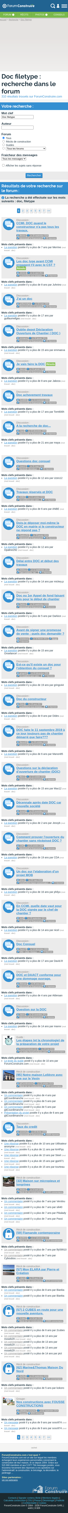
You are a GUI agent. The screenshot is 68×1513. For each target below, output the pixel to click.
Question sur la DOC (31, 1009)
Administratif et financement (30, 238)
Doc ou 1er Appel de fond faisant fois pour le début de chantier (40, 597)
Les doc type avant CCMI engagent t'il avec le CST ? (35, 263)
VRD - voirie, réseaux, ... (29, 952)
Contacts (12, 1498)
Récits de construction (16, 141)
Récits (24, 14)
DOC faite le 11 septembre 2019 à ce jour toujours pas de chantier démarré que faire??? (40, 733)
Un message (11, 1422)
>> (48, 210)
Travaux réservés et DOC (34, 492)
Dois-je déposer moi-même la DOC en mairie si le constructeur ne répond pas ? (40, 526)
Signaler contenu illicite (29, 1498)
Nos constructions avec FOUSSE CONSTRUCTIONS (40, 1403)
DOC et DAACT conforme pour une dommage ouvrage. (38, 976)
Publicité (60, 1500)
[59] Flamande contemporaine (38, 1233)
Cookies (42, 1503)
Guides (8, 145)
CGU (30, 1500)
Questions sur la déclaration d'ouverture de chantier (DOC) (38, 769)
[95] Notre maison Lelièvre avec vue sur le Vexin (39, 1076)
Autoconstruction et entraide (30, 307)
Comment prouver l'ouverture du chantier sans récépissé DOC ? (40, 838)
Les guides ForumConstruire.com (33, 1052)
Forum (7, 14)
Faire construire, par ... (29, 573)
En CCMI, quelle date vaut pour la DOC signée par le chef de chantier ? (39, 909)
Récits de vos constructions (31, 1086)
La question (10, 247)
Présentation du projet (16, 1112)
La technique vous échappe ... (32, 276)
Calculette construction (15, 1500)
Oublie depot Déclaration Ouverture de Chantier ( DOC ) (38, 331)
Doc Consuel (25, 944)
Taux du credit (26, 1126)
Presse (37, 1500)
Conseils (59, 14)
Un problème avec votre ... (30, 500)
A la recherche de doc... (33, 426)
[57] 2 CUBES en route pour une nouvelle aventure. (39, 1311)
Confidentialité (30, 1503)
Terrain (54, 639)
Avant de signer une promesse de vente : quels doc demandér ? (40, 631)
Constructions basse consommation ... (35, 883)
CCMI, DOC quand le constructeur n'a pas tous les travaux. (37, 226)
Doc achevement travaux (34, 395)
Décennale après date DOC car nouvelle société (38, 804)
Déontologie (48, 1500)
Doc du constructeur (31, 699)
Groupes (23, 1413)
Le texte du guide (14, 1060)
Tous (6, 138)
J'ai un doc (24, 298)
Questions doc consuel (33, 461)
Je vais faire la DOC (30, 364)
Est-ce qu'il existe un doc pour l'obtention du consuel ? (38, 666)
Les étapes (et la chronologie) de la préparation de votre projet (40, 1042)
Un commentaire (13, 1095)
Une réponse (11, 1143)
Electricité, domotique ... (29, 469)
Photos (39, 14)
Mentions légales (50, 1498)
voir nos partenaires (10, 1480)
